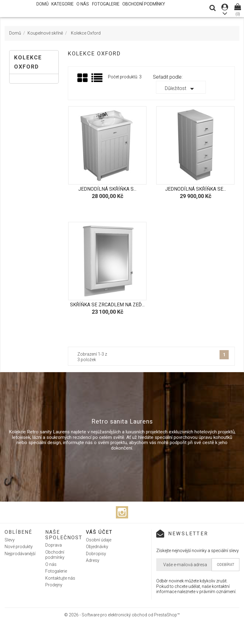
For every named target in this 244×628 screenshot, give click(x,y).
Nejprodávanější (20, 553)
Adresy (92, 560)
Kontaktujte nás (60, 578)
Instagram (122, 512)
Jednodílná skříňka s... (107, 189)
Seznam (97, 80)
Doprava (53, 545)
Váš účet (99, 532)
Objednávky (97, 546)
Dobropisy (96, 553)
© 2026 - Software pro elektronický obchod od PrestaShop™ (122, 614)
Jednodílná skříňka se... (195, 189)
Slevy (10, 539)
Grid (82, 78)
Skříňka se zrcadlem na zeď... (107, 305)
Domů (42, 4)
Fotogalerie (106, 4)
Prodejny (53, 584)
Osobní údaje (98, 539)
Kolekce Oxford (28, 62)
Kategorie (62, 4)
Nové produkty (19, 546)
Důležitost (181, 88)
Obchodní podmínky (143, 4)
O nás (82, 4)
